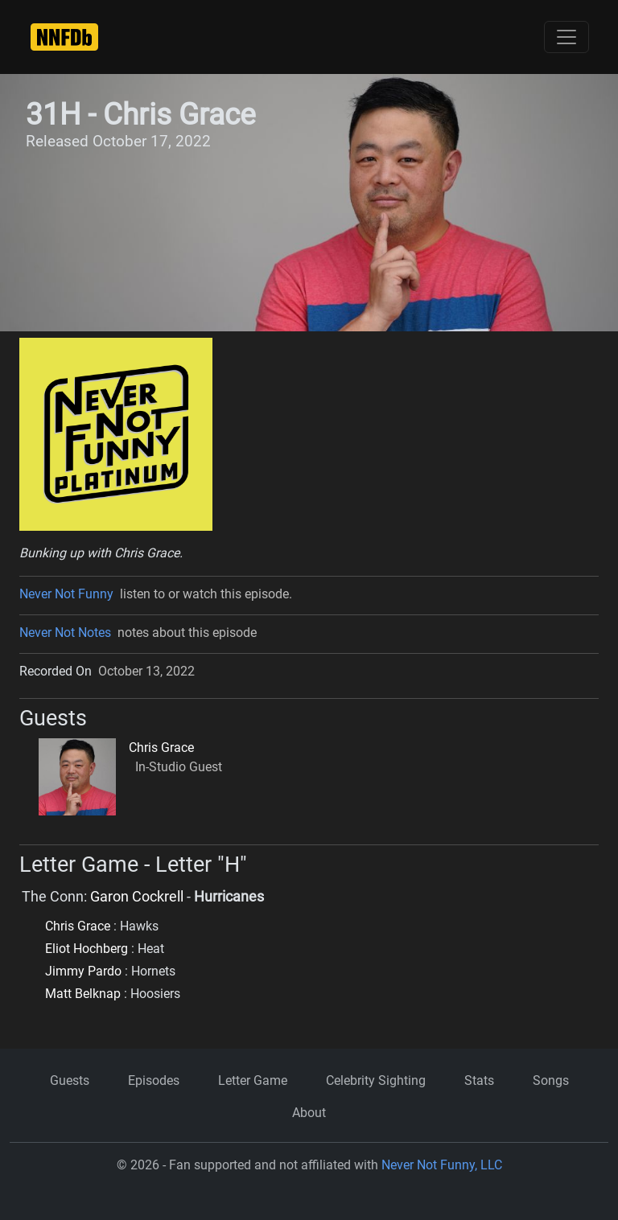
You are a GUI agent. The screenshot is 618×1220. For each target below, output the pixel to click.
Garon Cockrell (136, 897)
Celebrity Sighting (376, 1080)
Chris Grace (161, 747)
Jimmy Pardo (83, 971)
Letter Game (252, 1080)
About (309, 1112)
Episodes (153, 1080)
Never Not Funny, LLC (441, 1165)
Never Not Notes (65, 632)
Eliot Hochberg (86, 948)
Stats (479, 1080)
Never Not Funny (66, 594)
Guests (69, 1080)
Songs (551, 1080)
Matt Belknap (83, 993)
